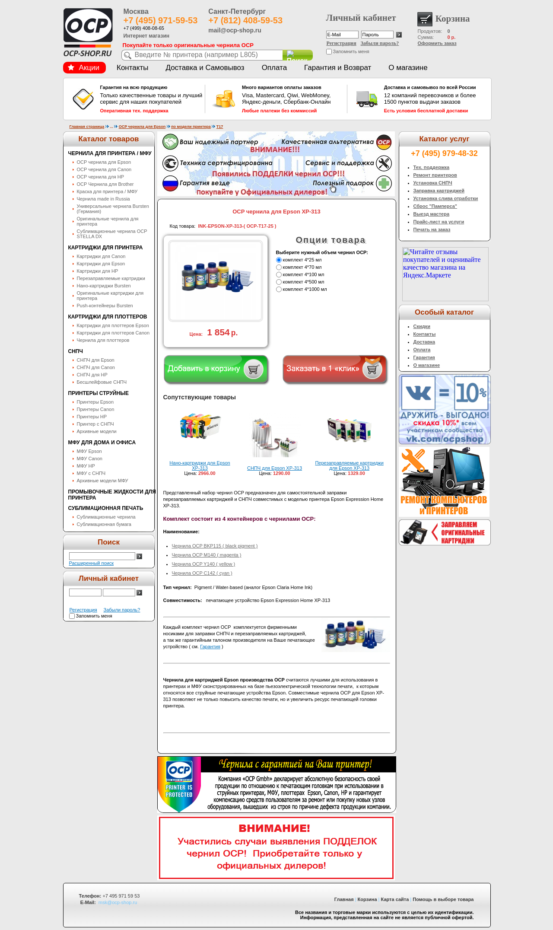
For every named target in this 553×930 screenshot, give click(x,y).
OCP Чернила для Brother (105, 184)
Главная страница (87, 126)
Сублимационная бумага (104, 524)
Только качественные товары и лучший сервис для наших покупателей (151, 99)
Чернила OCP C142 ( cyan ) (202, 573)
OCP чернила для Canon (104, 169)
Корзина (367, 899)
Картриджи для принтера (105, 248)
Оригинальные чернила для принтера (108, 221)
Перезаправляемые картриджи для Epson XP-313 (349, 465)
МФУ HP (86, 465)
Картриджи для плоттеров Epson (113, 325)
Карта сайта (395, 899)
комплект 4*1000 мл (305, 289)
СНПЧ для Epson (95, 360)
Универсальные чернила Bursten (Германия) (113, 209)
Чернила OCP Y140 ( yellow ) (203, 564)
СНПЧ (75, 351)
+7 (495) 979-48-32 (444, 153)
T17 (219, 126)
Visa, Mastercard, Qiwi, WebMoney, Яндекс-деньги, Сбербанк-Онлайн (293, 99)
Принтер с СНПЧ (95, 424)
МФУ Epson (89, 451)
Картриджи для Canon (101, 256)
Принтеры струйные (98, 393)
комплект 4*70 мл (302, 267)
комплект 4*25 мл (302, 259)
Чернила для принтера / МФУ (110, 153)
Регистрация (341, 43)
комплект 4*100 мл (303, 274)
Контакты (132, 68)
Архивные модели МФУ (102, 480)
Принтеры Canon (95, 409)
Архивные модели (97, 431)
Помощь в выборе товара (443, 899)
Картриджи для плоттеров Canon (113, 332)
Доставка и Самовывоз (204, 68)
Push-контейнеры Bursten (105, 305)
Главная (344, 899)
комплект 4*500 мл (303, 281)
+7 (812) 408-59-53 (245, 20)
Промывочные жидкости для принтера (112, 495)
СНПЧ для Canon (96, 367)
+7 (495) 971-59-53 (161, 20)
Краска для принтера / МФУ (107, 191)
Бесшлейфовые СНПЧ (102, 382)
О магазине (407, 68)
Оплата (274, 68)
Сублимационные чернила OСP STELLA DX (112, 234)
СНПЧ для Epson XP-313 (274, 468)
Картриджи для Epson (101, 263)
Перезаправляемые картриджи (111, 278)
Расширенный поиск (91, 563)
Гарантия (210, 646)
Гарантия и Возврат (337, 68)
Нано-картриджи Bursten (104, 285)
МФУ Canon (89, 458)
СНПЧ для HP (92, 374)
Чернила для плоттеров (103, 340)
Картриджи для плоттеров (107, 317)
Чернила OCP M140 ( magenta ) (207, 554)
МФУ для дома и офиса (102, 443)
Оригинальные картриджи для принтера (110, 295)
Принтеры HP (92, 416)
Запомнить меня (351, 51)
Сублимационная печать (105, 508)
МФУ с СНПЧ (91, 473)
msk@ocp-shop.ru (118, 902)
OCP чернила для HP (100, 176)
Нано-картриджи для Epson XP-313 (199, 465)
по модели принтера (191, 126)
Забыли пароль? (380, 43)
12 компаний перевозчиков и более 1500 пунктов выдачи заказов (435, 99)
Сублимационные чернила (106, 516)
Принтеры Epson (95, 401)
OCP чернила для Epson (142, 126)
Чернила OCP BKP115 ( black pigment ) (215, 545)
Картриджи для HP (97, 271)
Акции (84, 67)
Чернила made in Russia (103, 198)
